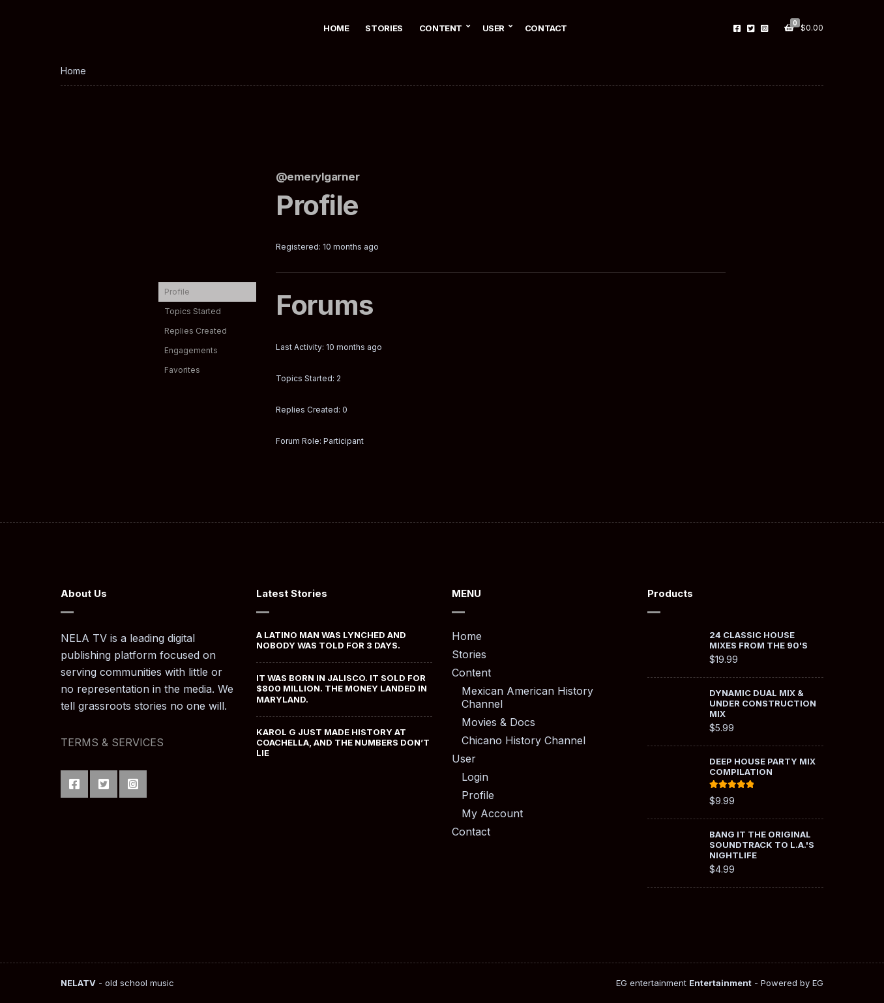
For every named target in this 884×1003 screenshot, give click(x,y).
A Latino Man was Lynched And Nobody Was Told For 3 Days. (331, 640)
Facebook (737, 28)
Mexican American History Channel (527, 697)
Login (475, 776)
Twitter (750, 28)
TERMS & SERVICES (112, 742)
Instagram (764, 28)
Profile (177, 292)
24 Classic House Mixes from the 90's (758, 640)
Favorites (182, 370)
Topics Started (192, 311)
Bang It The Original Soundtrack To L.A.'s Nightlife (761, 844)
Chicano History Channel (523, 740)
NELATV (78, 983)
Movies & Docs (498, 722)
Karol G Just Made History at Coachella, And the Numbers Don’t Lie (343, 743)
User (493, 28)
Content (440, 28)
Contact (546, 28)
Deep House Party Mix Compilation (762, 766)
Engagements (191, 350)
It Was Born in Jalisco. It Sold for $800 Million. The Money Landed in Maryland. (341, 689)
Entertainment (720, 983)
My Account (492, 813)
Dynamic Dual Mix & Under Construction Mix (762, 703)
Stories (383, 28)
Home (336, 28)
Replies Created (195, 331)
